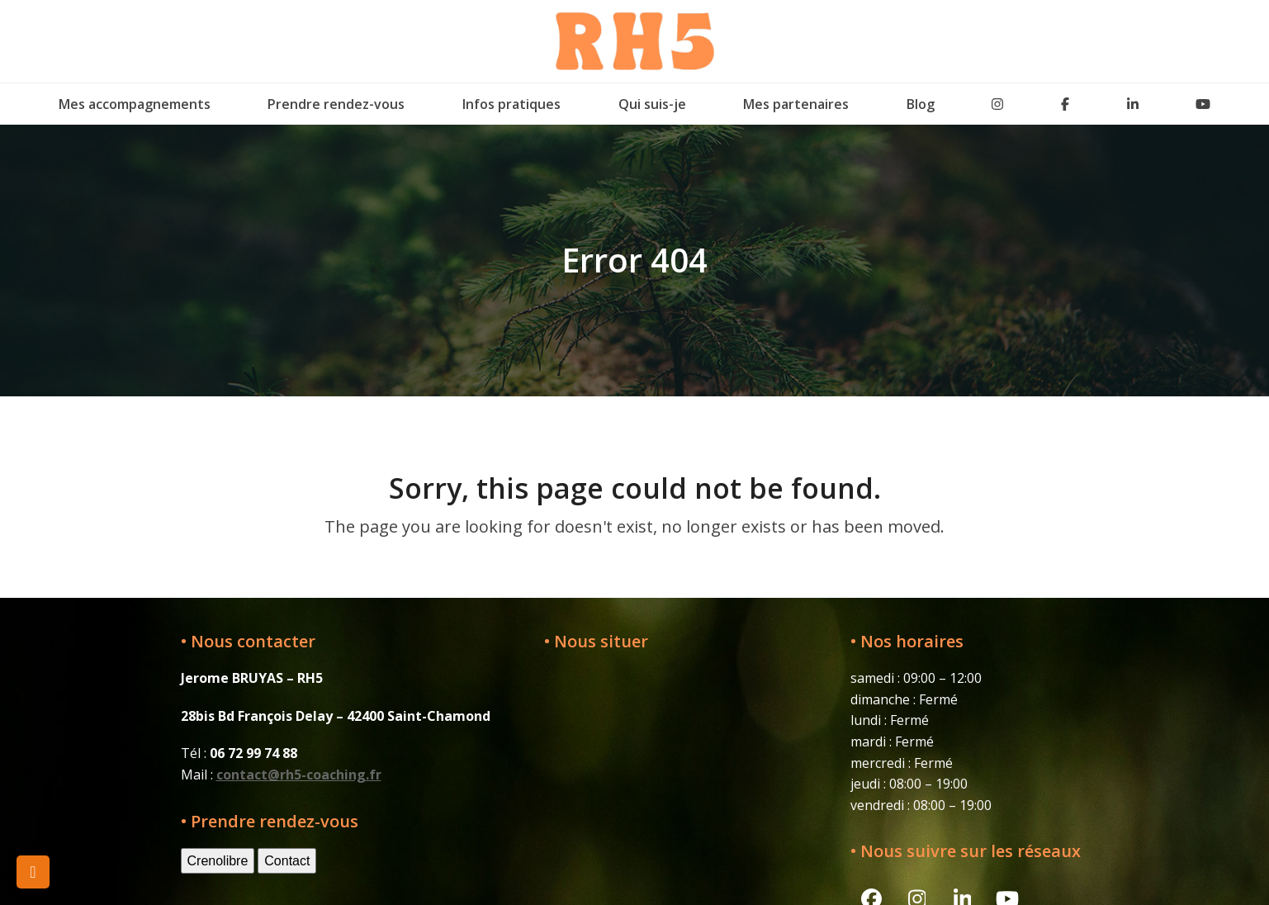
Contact (287, 861)
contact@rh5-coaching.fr (298, 774)
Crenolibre (218, 861)
